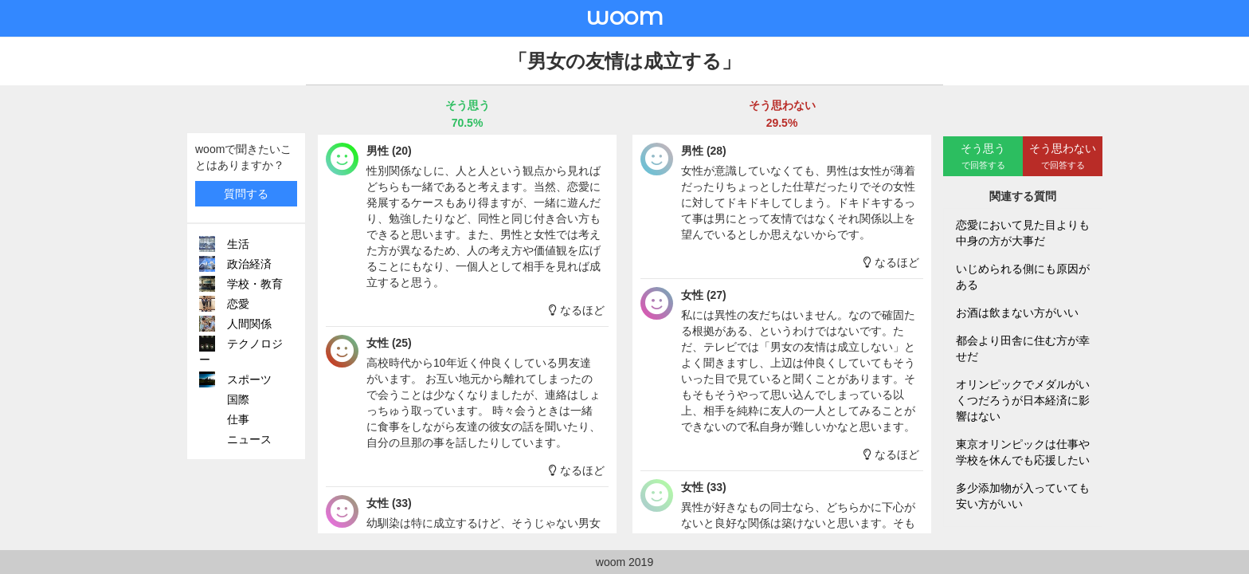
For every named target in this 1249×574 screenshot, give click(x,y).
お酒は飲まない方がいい (1017, 312)
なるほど (577, 310)
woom (624, 16)
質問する (246, 193)
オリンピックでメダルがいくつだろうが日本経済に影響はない (1023, 400)
